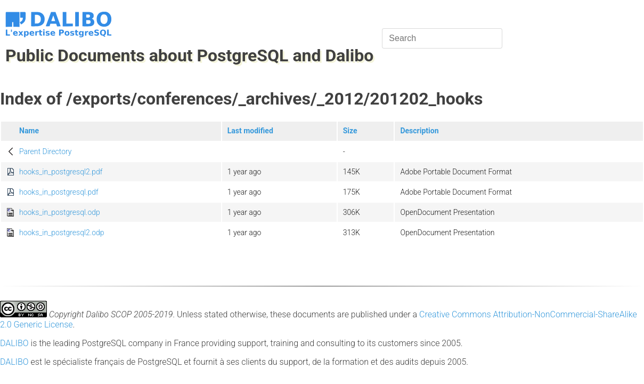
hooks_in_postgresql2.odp (61, 232)
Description (419, 130)
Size (350, 130)
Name (29, 130)
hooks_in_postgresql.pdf (59, 192)
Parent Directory (45, 151)
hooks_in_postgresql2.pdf (60, 171)
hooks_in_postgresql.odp (59, 212)
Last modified (250, 130)
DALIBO (14, 343)
